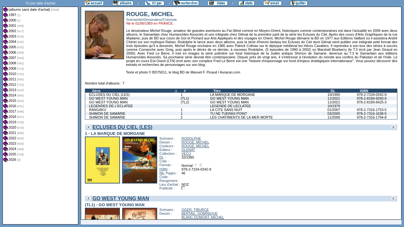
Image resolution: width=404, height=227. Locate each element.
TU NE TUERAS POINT (228, 113)
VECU (186, 153)
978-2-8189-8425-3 (371, 102)
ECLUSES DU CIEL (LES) (109, 94)
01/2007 (334, 110)
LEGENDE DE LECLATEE (230, 106)
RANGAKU (97, 110)
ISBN (364, 91)
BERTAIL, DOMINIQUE (199, 213)
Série (96, 91)
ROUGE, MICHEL (195, 142)
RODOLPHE (191, 138)
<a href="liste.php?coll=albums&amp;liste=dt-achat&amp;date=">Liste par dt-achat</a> (40, 112)
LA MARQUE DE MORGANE (232, 94)
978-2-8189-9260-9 (371, 98)
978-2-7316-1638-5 (371, 113)
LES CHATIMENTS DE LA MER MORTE (241, 117)
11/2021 (334, 98)
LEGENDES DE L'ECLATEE (111, 106)
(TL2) (185, 102)
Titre (217, 91)
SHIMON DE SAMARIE (107, 113)
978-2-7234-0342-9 (371, 94)
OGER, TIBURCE (195, 210)
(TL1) (185, 98)
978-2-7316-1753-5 (371, 110)
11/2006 (334, 117)
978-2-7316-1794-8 (371, 117)
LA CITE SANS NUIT (226, 110)
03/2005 (334, 113)
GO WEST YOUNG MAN (108, 98)
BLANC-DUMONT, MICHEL (202, 217)
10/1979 (334, 106)
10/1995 (334, 94)
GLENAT (188, 150)
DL (333, 91)
